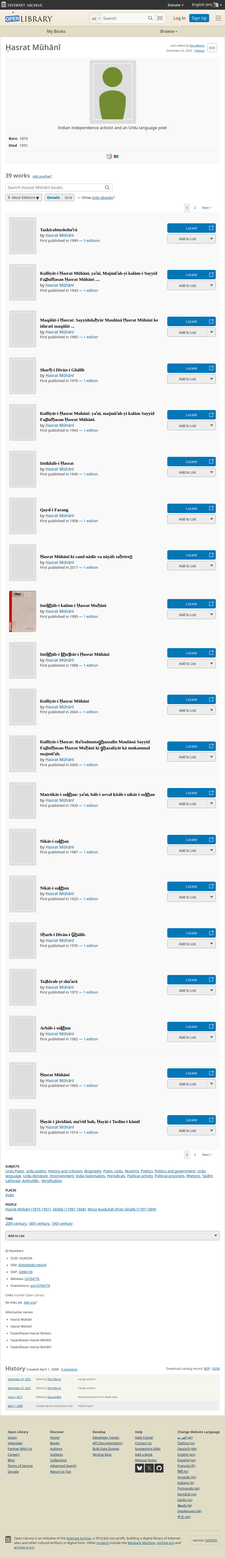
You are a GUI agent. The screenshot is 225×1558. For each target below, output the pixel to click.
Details (53, 197)
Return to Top (60, 1471)
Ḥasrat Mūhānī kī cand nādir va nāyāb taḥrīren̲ (86, 556)
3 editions (92, 240)
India (9, 1194)
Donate (176, 5)
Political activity (140, 1175)
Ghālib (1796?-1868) (69, 1209)
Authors (56, 1448)
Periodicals (116, 1175)
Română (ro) (186, 1494)
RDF (206, 1368)
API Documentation (107, 1443)
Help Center (144, 1437)
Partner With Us (20, 1448)
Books (55, 1443)
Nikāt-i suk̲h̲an (54, 841)
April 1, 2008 (15, 1406)
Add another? (42, 176)
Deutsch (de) (187, 1448)
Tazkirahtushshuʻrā (58, 229)
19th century (62, 1223)
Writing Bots (101, 1454)
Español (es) (186, 1460)
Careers (13, 1454)
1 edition (91, 290)
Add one (30, 1302)
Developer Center (105, 1437)
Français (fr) (186, 1465)
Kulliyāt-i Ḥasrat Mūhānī (64, 701)
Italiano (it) (185, 1482)
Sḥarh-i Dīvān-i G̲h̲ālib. (63, 934)
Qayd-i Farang (54, 509)
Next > (206, 208)
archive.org (165, 1542)
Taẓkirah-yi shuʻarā (59, 981)
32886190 (26, 1272)
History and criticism (65, 1171)
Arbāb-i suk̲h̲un (55, 1027)
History (200, 50)
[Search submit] (150, 18)
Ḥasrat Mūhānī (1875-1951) (28, 1209)
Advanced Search (63, 1465)
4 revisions (69, 1369)
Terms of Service (20, 1465)
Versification (51, 1180)
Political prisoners (169, 1175)
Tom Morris (197, 45)
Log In (179, 18)
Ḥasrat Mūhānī (59, 235)
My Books (56, 31)
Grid (68, 197)
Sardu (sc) (184, 1499)
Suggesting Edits (148, 1448)
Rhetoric (193, 1175)
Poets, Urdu (113, 1171)
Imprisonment (62, 1175)
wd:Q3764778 (40, 1286)
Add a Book (143, 1454)
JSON (216, 1368)
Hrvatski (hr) (186, 1477)
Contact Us (143, 1443)
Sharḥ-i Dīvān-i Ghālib (62, 369)
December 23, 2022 (19, 1379)
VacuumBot (54, 1397)
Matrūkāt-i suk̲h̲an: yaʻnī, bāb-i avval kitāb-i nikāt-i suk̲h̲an (97, 794)
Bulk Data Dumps (105, 1448)
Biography (92, 1171)
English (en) (186, 1454)
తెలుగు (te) (184, 1505)
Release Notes (146, 1460)
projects (103, 1542)
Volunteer (15, 1443)
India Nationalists (90, 1175)
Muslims (132, 1171)
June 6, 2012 (15, 1397)
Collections (58, 1460)
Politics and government (175, 1171)
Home (54, 1437)
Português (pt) (188, 1488)
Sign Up (199, 18)
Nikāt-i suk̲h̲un (54, 888)
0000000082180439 (32, 1265)
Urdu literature (35, 1175)
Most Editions (21, 197)
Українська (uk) (189, 1511)
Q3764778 (32, 1279)
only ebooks (102, 197)
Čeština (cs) (186, 1443)
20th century (16, 1223)
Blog (11, 1460)
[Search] (123, 18)
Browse (145, 31)
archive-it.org (24, 1547)
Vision (12, 1437)
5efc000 (211, 1540)
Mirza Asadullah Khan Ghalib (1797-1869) (122, 1209)
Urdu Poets (14, 1171)
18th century (39, 1223)
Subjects (56, 1454)
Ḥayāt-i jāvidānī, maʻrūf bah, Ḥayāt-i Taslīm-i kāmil (90, 1121)
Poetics (147, 1171)
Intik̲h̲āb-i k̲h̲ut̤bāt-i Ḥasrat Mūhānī (75, 654)
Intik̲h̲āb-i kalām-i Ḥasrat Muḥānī (73, 605)
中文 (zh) (184, 1517)
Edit (212, 47)
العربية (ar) (185, 1437)
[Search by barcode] (159, 18)
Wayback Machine (141, 1542)
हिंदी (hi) (182, 1471)
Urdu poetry (36, 1171)
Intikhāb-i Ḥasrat (57, 463)
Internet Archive (78, 1538)
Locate (191, 228)
